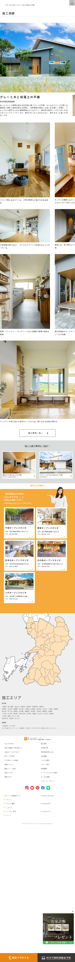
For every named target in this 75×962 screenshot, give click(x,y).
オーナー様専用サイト (12, 796)
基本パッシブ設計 (10, 769)
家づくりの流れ (10, 756)
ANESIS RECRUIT (47, 796)
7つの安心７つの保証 (11, 760)
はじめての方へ (10, 744)
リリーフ (7, 815)
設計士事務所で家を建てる (13, 748)
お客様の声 (44, 748)
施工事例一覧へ (35, 433)
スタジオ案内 (45, 760)
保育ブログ (8, 777)
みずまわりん (45, 811)
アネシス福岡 (9, 804)
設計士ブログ (9, 773)
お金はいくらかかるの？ (12, 752)
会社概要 (44, 756)
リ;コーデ (8, 807)
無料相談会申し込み (47, 752)
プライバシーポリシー (48, 781)
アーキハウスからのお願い (49, 773)
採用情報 (44, 769)
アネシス (8, 800)
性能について (9, 764)
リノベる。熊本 (10, 811)
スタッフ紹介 (45, 764)
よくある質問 (45, 777)
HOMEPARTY (45, 804)
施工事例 (44, 744)
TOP (6, 5)
